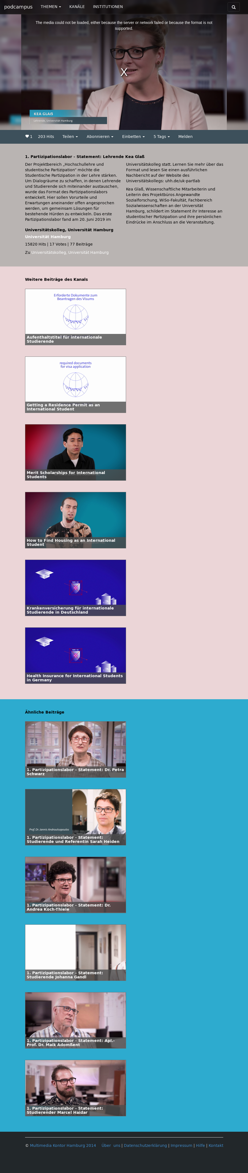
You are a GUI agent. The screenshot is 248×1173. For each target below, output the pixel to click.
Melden (185, 136)
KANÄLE (77, 6)
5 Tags (162, 136)
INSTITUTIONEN (108, 6)
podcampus (18, 7)
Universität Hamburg (48, 237)
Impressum (181, 1145)
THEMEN (51, 6)
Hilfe (200, 1145)
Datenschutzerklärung (145, 1145)
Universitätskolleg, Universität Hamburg (70, 252)
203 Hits (46, 136)
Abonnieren (100, 136)
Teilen (70, 136)
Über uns (111, 1145)
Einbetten (133, 136)
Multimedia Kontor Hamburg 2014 (63, 1145)
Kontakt (216, 1145)
